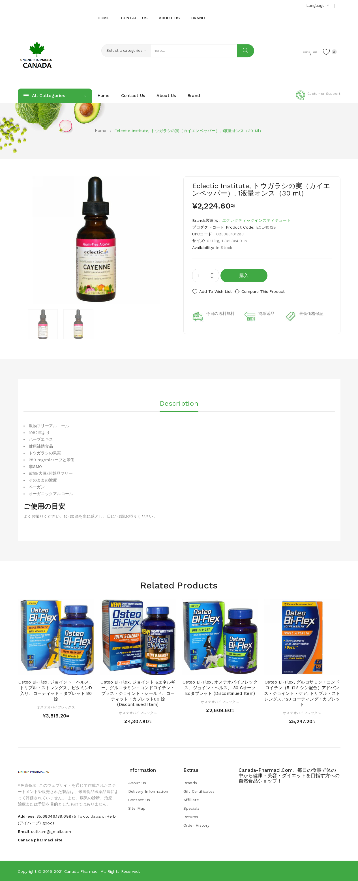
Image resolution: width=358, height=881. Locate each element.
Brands (190, 782)
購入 (244, 275)
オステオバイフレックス (56, 707)
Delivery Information (148, 791)
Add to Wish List (215, 291)
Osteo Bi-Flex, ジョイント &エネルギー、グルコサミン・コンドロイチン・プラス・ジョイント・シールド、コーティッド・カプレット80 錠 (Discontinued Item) (137, 693)
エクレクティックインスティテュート (256, 220)
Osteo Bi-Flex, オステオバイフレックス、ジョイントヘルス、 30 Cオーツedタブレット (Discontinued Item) (220, 687)
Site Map (137, 808)
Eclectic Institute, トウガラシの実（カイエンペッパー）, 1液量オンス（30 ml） (188, 130)
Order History (196, 825)
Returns (190, 816)
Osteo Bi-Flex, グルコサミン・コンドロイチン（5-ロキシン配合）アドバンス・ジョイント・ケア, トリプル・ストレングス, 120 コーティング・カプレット (302, 693)
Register (284, 51)
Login (305, 51)
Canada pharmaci (81, 871)
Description (179, 401)
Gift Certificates (199, 791)
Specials (191, 808)
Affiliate (191, 799)
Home (100, 130)
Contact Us (139, 799)
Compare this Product (268, 291)
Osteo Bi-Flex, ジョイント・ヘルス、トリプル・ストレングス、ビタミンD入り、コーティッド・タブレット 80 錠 (55, 690)
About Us (137, 782)
